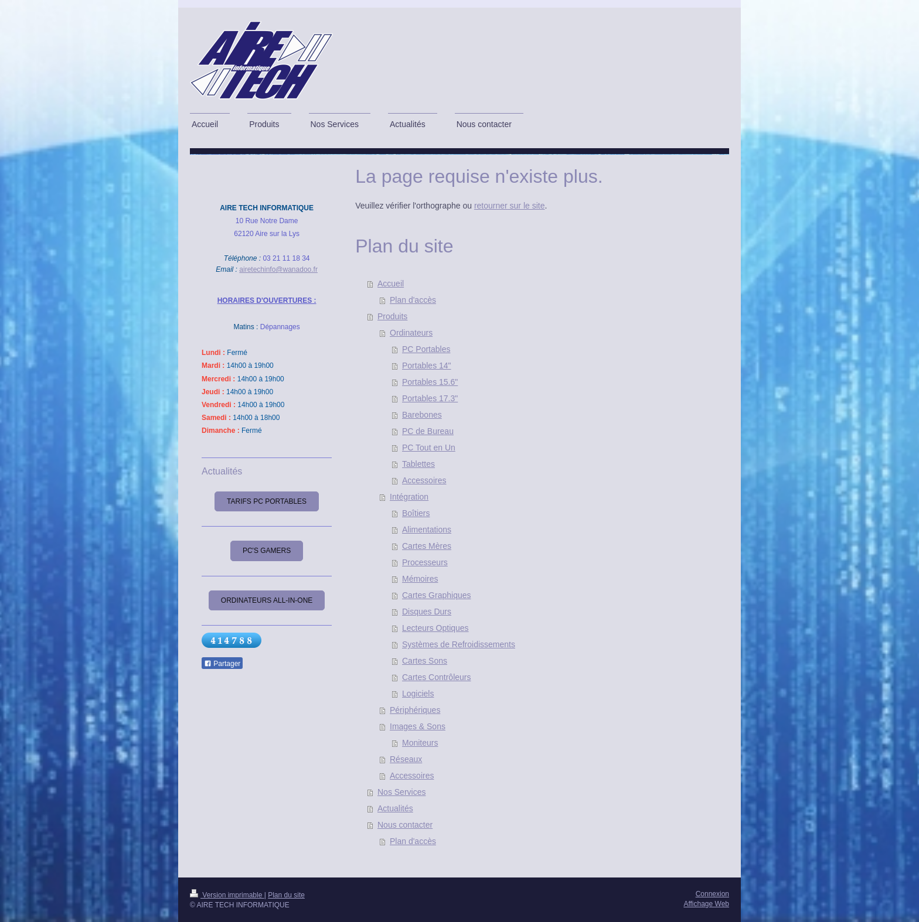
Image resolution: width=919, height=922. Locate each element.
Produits (392, 316)
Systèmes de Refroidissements (458, 644)
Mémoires (420, 578)
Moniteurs (420, 742)
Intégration (409, 496)
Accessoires (424, 480)
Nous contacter (405, 824)
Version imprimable (227, 895)
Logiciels (418, 693)
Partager (222, 664)
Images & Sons (417, 726)
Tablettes (418, 464)
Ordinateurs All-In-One (266, 600)
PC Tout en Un (428, 447)
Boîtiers (416, 513)
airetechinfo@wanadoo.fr (278, 269)
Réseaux (406, 759)
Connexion (712, 894)
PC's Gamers (267, 551)
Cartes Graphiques (436, 595)
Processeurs (425, 562)
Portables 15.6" (430, 382)
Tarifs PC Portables (267, 501)
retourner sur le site (509, 205)
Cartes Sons (424, 660)
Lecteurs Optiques (435, 628)
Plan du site (286, 895)
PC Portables (426, 349)
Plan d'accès (413, 300)
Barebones (422, 414)
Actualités (395, 808)
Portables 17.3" (430, 398)
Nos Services (401, 792)
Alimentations (426, 529)
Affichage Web (706, 904)
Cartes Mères (426, 546)
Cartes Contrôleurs (436, 677)
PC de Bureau (428, 431)
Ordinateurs (411, 332)
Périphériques (415, 710)
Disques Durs (426, 611)
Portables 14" (426, 365)
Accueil (390, 283)
